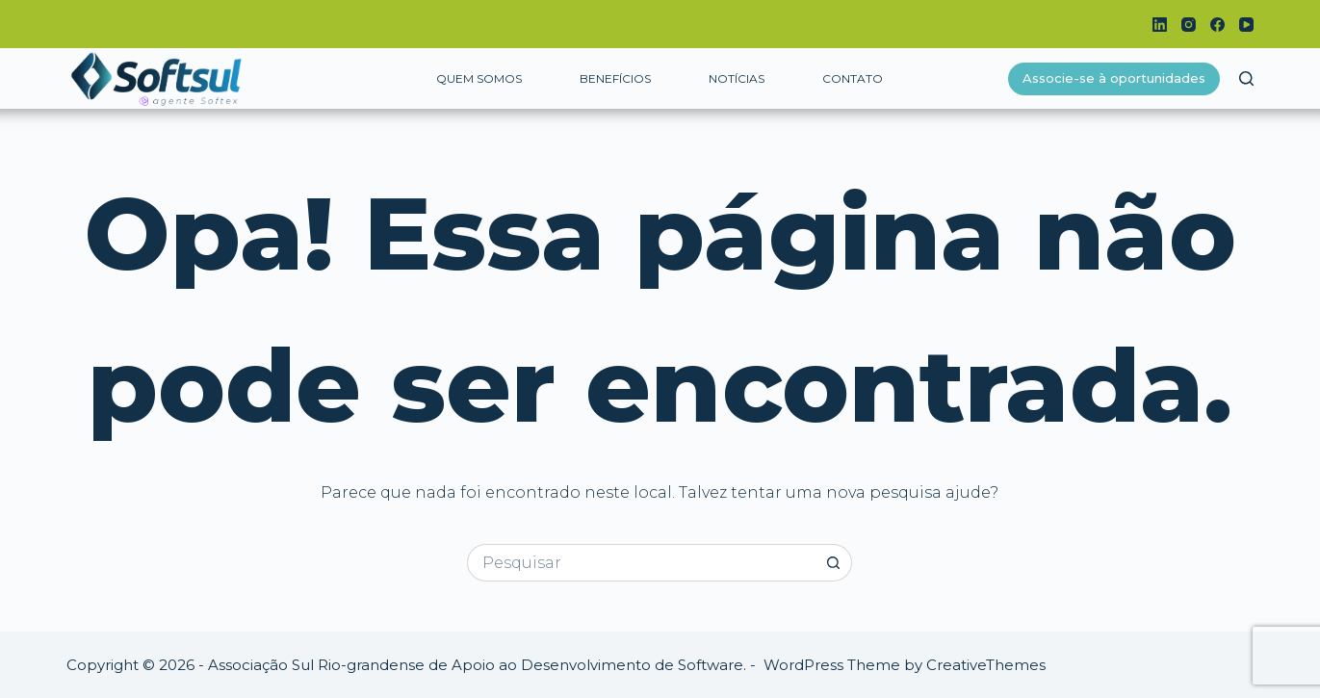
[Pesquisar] (1246, 78)
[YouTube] (1246, 24)
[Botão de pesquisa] (833, 563)
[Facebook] (1217, 24)
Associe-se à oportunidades (1113, 78)
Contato (852, 78)
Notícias (736, 78)
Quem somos (479, 78)
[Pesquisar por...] (641, 563)
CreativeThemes (986, 665)
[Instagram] (1188, 24)
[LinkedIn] (1159, 24)
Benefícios (615, 78)
